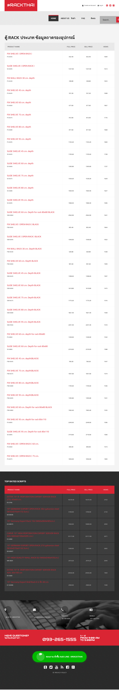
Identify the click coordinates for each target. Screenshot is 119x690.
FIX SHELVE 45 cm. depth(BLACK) (23, 358)
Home (53, 18)
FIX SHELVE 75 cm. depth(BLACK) (23, 370)
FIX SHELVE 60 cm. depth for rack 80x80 (26, 334)
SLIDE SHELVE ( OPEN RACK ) (20, 66)
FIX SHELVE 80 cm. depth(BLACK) (23, 383)
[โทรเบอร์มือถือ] (93, 609)
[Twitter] (50, 668)
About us (64, 18)
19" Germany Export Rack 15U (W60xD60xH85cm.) (31, 521)
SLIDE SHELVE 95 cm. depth (20, 200)
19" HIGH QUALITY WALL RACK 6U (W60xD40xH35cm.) (33, 557)
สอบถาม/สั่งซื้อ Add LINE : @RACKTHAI (59, 657)
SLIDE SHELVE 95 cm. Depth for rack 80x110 (28, 431)
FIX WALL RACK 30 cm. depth (21, 78)
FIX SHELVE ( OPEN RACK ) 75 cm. (23, 456)
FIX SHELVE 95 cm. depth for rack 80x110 (26, 419)
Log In (101, 5)
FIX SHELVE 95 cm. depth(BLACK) (23, 395)
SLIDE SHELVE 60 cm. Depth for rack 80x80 (27, 346)
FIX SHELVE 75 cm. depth (19, 114)
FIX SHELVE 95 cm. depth (19, 139)
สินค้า (73, 18)
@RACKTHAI (21, 5)
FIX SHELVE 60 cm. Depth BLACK (22, 261)
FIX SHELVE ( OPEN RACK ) (19, 53)
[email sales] (36, 609)
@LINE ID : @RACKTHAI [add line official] (13, 617)
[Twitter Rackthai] (110, 5)
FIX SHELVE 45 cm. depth (19, 90)
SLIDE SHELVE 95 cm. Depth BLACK (23, 322)
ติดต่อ (93, 18)
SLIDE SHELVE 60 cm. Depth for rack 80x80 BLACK (30, 212)
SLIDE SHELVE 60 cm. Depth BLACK (23, 285)
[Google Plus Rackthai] (113, 5)
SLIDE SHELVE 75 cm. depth (20, 175)
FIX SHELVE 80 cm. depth (19, 127)
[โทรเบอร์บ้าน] (64, 609)
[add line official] (8, 609)
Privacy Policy (61, 673)
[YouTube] (56, 668)
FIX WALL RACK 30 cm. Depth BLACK (24, 248)
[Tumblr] (45, 668)
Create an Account (90, 5)
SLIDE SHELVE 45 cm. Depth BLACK (23, 273)
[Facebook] (67, 668)
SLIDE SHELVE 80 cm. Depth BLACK (23, 309)
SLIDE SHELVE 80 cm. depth (20, 188)
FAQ (83, 18)
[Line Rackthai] (107, 5)
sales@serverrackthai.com (42, 617)
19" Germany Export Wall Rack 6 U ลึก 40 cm (28, 582)
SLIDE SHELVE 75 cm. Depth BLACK (23, 297)
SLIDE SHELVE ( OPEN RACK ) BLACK (24, 236)
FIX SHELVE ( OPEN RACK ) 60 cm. (23, 444)
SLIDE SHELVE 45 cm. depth (20, 151)
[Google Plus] (73, 668)
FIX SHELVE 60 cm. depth (19, 102)
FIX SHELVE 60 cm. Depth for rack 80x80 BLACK (29, 407)
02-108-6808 (66, 618)
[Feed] (62, 668)
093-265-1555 (94, 618)
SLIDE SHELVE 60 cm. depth (20, 163)
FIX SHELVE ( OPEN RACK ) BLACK (23, 224)
